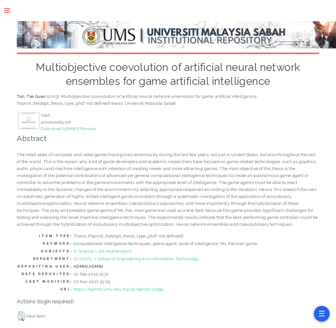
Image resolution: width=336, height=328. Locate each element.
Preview (88, 128)
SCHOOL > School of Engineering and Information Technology (136, 258)
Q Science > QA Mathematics (102, 251)
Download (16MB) (59, 128)
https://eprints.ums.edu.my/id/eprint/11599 (118, 289)
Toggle (10, 10)
